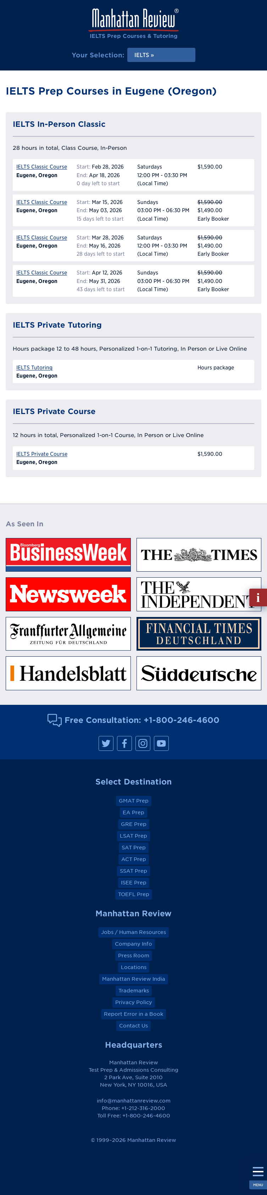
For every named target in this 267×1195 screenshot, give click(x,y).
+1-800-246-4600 (181, 719)
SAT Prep (134, 847)
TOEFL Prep (133, 894)
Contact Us (133, 1026)
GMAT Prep (134, 801)
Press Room (133, 955)
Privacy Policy (133, 1002)
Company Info (133, 944)
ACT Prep (133, 859)
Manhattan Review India (133, 979)
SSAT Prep (133, 871)
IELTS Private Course (41, 454)
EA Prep (133, 812)
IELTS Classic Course (41, 167)
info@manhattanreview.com (134, 1101)
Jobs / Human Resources (133, 932)
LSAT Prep (133, 836)
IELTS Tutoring (34, 367)
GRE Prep (133, 824)
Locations (133, 967)
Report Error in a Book (133, 1014)
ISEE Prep (133, 882)
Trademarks (133, 990)
